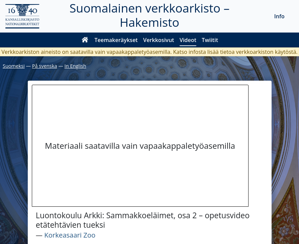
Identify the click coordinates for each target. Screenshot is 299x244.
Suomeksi (14, 66)
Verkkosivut (158, 40)
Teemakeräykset (116, 40)
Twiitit (210, 40)
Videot (187, 40)
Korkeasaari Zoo (69, 235)
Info (279, 16)
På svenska (44, 66)
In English (75, 66)
